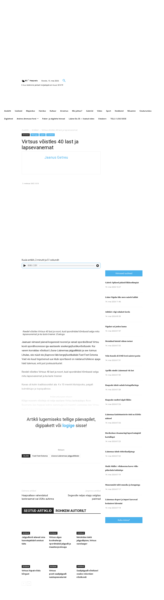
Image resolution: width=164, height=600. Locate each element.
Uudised (50, 135)
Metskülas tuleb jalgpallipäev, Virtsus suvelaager (86, 540)
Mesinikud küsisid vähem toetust (119, 341)
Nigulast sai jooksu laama (116, 326)
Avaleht (25, 130)
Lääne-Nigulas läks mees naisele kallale (121, 297)
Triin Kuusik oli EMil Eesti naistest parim (122, 356)
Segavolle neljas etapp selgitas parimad (84, 497)
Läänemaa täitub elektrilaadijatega (120, 451)
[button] (64, 80)
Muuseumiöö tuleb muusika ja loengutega (122, 485)
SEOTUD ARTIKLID (38, 511)
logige (68, 425)
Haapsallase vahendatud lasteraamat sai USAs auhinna (38, 497)
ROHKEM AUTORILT (71, 511)
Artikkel (35, 130)
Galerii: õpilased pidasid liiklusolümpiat (122, 282)
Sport (42, 135)
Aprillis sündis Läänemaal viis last (119, 370)
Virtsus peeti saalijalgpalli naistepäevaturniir (58, 573)
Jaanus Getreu (56, 157)
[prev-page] (24, 584)
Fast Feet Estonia (40, 456)
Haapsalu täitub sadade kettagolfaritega (122, 385)
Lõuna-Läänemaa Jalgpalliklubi (65, 456)
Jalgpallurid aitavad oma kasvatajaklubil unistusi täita (33, 540)
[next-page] (29, 584)
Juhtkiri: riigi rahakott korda (117, 312)
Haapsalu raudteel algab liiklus (118, 400)
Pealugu (34, 135)
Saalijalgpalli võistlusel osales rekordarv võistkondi (87, 573)
